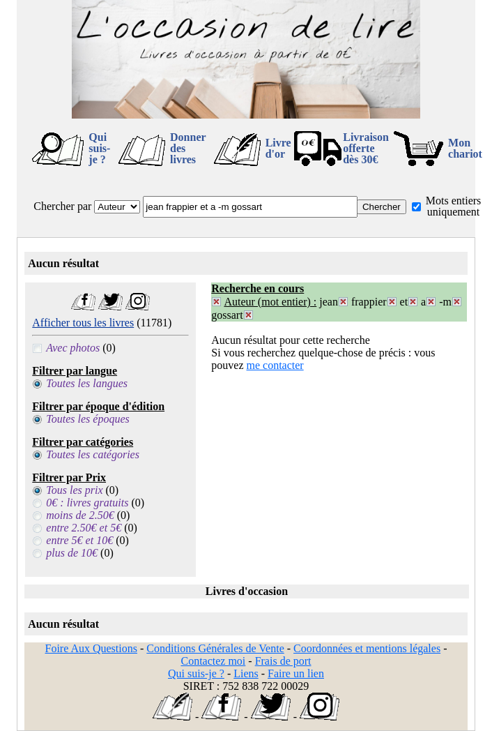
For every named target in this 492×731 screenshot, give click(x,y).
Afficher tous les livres (83, 323)
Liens (246, 673)
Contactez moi (212, 661)
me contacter (275, 365)
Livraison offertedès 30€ (366, 148)
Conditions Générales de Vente (215, 648)
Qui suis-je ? (99, 148)
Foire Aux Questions (91, 648)
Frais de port (283, 661)
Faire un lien (296, 673)
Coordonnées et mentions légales (366, 648)
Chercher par (62, 206)
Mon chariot (465, 148)
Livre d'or (278, 148)
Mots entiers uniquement (454, 206)
